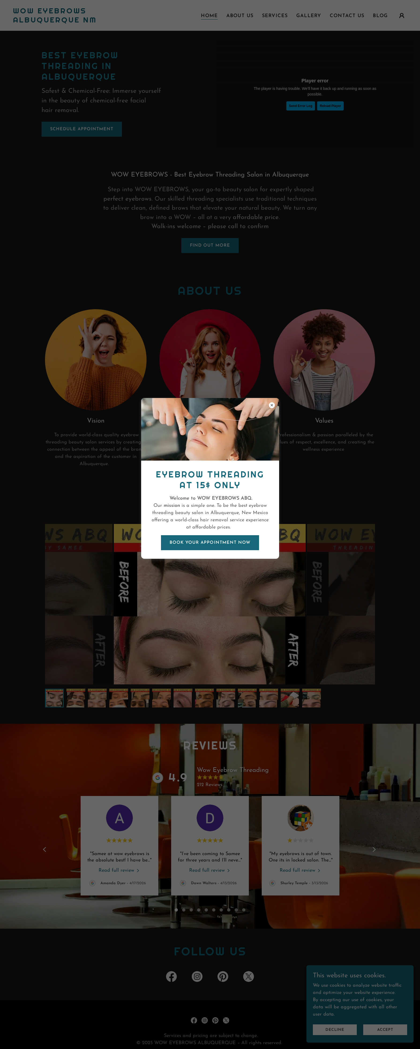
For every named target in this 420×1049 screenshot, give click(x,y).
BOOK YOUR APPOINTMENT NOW (210, 543)
